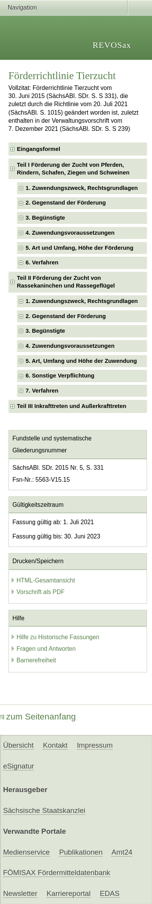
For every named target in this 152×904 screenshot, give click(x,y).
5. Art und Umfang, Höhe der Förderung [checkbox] (79, 248)
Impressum (95, 745)
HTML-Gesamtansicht (42, 580)
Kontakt (55, 745)
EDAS (110, 893)
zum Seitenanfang (38, 716)
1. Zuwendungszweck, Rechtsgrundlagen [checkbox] (81, 188)
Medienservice (26, 852)
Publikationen (81, 852)
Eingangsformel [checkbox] (38, 149)
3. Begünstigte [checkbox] (45, 218)
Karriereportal (69, 893)
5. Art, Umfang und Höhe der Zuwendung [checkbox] (81, 361)
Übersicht (18, 745)
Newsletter (20, 893)
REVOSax (112, 45)
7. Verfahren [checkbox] (41, 391)
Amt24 (121, 852)
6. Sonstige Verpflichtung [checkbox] (60, 375)
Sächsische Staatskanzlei (44, 810)
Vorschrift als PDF (37, 592)
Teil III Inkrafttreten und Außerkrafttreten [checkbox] (72, 406)
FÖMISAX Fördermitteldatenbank (56, 872)
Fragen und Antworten (43, 648)
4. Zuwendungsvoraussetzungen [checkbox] (70, 233)
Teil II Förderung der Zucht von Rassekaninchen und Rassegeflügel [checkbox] (66, 281)
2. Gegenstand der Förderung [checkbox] (65, 203)
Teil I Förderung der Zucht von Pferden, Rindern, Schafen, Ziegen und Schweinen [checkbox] (73, 168)
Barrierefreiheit (33, 660)
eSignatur (18, 766)
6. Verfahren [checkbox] (41, 262)
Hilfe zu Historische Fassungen (55, 637)
